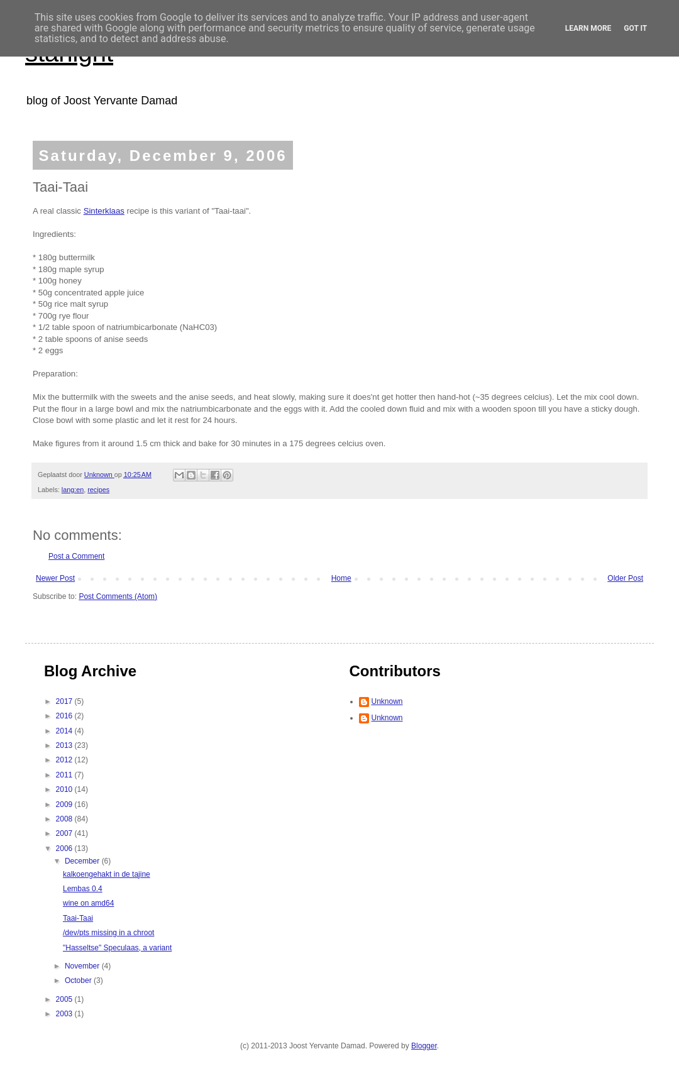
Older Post (625, 578)
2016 (65, 715)
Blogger (424, 1045)
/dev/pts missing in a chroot (108, 932)
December (83, 861)
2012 (65, 759)
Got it (635, 28)
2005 (65, 999)
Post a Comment (76, 556)
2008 (65, 819)
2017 (65, 701)
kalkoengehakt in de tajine (106, 874)
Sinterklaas (104, 211)
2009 (65, 804)
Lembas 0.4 (82, 888)
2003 (65, 1013)
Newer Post (55, 578)
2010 (65, 789)
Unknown (387, 701)
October (79, 980)
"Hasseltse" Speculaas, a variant (117, 947)
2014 (65, 731)
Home (341, 578)
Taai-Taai (78, 918)
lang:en (73, 489)
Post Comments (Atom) (118, 596)
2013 (65, 745)
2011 (65, 775)
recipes (98, 489)
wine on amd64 (88, 903)
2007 (65, 833)
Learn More (588, 28)
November (83, 966)
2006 (65, 848)
